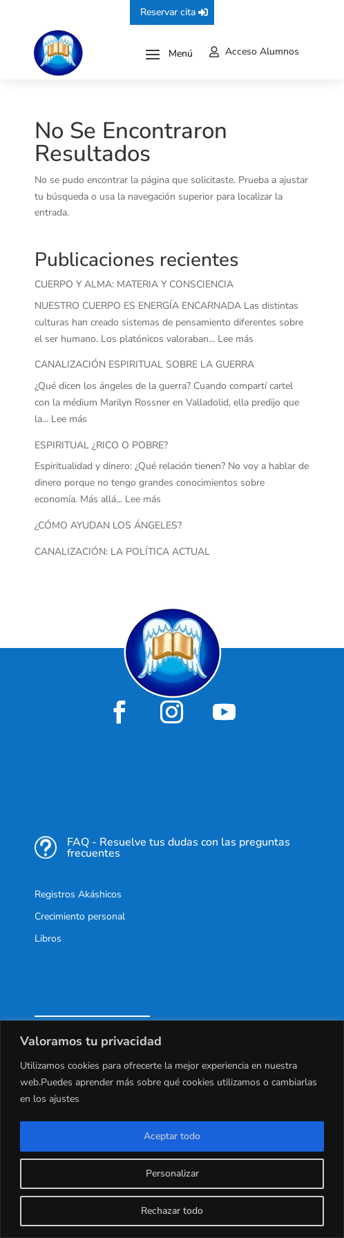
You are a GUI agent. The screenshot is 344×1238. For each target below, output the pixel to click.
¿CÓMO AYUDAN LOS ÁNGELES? (108, 525)
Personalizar (172, 1173)
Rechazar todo (172, 1210)
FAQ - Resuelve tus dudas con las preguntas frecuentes (178, 848)
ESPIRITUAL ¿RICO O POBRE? (101, 445)
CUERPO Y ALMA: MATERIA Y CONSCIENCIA (134, 284)
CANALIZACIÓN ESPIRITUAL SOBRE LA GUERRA (144, 364)
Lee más (236, 338)
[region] (172, 1129)
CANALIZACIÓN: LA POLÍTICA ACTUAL (122, 551)
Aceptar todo (172, 1136)
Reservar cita (167, 12)
